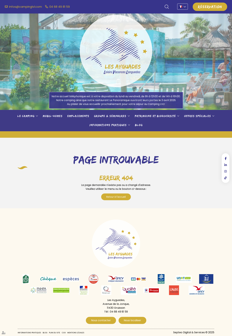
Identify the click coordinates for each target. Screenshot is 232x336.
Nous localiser (132, 320)
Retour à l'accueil (116, 196)
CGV (64, 332)
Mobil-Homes (53, 116)
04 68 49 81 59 (59, 6)
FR (182, 7)
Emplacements (78, 116)
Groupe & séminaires (110, 116)
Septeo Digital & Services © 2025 (193, 332)
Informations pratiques (108, 125)
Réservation (210, 6)
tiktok (225, 177)
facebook (225, 158)
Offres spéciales (197, 116)
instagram (225, 171)
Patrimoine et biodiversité (155, 116)
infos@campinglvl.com (25, 6)
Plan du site (54, 332)
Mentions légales (75, 332)
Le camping (25, 116)
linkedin (225, 164)
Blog (139, 125)
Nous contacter (101, 320)
